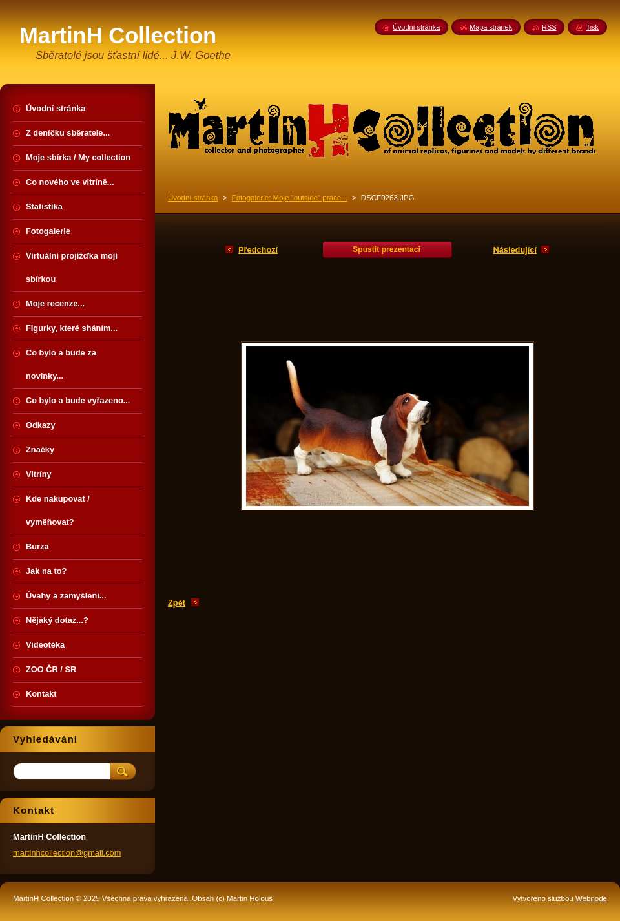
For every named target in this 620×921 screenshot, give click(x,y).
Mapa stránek (491, 27)
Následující (515, 250)
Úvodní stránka (193, 198)
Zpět (176, 603)
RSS (549, 27)
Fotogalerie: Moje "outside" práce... (289, 198)
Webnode (591, 898)
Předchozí (258, 250)
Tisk (592, 27)
